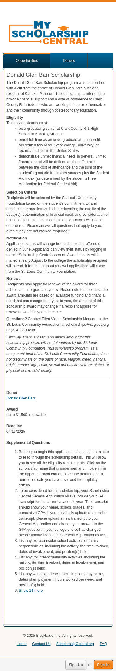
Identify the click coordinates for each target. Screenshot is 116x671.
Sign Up (76, 664)
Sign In (103, 664)
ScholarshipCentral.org (75, 644)
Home (22, 644)
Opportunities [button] (27, 61)
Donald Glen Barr (20, 398)
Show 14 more (31, 590)
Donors (69, 61)
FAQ (103, 644)
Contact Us (41, 644)
